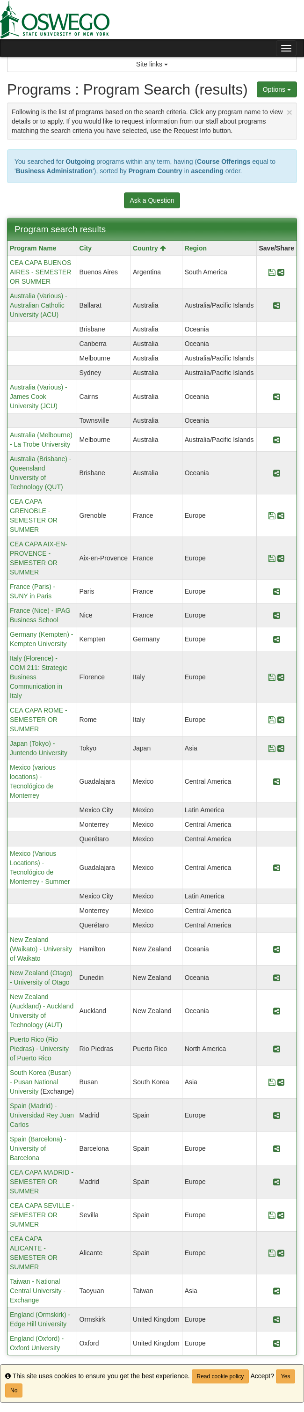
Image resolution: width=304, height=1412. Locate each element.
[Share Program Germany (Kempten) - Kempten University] (276, 639)
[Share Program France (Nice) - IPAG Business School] (276, 615)
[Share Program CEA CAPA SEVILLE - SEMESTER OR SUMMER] (280, 1215)
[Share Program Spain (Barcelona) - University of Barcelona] (276, 1148)
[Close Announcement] (289, 112)
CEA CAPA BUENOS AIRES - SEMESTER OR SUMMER (40, 272)
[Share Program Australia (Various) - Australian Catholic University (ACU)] (276, 305)
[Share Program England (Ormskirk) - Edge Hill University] (276, 1319)
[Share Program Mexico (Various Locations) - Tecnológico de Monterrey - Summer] (276, 867)
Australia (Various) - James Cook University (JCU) (38, 396)
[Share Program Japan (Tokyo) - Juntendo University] (280, 748)
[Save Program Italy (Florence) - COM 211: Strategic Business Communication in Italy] (271, 677)
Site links (152, 64)
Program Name (33, 248)
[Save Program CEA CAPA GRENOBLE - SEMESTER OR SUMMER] (271, 515)
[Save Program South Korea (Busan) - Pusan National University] (271, 1082)
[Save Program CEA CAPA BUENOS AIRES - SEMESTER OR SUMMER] (271, 272)
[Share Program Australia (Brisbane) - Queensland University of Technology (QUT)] (276, 473)
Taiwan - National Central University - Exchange (37, 1291)
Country (149, 248)
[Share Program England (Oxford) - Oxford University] (276, 1343)
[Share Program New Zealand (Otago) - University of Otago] (276, 977)
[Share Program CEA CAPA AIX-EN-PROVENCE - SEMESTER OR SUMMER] (280, 558)
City (86, 248)
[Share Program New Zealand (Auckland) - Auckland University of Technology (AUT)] (276, 1011)
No (13, 1390)
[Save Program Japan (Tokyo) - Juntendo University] (271, 748)
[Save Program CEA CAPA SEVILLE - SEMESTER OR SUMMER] (271, 1215)
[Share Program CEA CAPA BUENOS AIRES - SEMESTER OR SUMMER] (280, 272)
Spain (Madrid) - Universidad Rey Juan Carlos (42, 1115)
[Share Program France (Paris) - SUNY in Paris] (276, 591)
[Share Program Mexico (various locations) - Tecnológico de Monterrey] (276, 781)
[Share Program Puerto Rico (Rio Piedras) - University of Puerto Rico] (276, 1048)
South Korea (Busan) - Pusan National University (40, 1082)
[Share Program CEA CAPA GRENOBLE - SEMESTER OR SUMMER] (280, 515)
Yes (285, 1376)
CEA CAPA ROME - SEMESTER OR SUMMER (38, 719)
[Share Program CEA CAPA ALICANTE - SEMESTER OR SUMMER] (280, 1253)
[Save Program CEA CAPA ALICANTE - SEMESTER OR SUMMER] (271, 1253)
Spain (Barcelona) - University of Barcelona (38, 1148)
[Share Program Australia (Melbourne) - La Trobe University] (276, 439)
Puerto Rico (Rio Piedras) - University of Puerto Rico (39, 1049)
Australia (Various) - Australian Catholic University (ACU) (38, 305)
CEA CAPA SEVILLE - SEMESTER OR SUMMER (42, 1215)
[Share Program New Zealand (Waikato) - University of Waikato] (276, 949)
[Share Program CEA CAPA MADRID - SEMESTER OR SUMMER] (276, 1181)
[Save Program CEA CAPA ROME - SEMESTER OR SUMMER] (271, 719)
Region (196, 248)
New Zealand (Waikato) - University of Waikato (41, 949)
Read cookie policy (220, 1376)
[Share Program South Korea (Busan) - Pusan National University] (280, 1082)
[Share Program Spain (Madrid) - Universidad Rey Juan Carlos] (276, 1115)
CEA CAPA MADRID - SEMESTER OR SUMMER (41, 1182)
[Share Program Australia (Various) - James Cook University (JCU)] (276, 396)
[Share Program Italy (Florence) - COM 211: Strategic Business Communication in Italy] (280, 677)
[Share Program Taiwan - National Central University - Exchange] (276, 1290)
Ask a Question (152, 200)
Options (277, 89)
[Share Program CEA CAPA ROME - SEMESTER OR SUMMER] (280, 719)
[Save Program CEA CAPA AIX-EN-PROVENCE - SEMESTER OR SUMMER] (271, 558)
